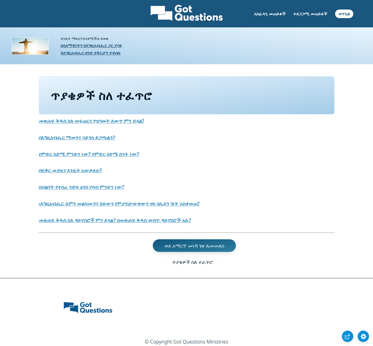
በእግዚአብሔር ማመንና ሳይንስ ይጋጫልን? (77, 137)
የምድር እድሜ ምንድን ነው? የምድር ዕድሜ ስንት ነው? (89, 154)
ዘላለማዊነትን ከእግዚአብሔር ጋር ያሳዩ (91, 45)
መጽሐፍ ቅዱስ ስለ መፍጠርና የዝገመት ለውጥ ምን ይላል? (91, 120)
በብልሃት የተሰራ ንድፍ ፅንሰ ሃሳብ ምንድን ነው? (81, 187)
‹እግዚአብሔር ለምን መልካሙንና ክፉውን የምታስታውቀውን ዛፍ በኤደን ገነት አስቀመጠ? (119, 203)
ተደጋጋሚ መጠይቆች (310, 14)
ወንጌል (344, 14)
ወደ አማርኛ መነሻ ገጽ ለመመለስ (194, 245)
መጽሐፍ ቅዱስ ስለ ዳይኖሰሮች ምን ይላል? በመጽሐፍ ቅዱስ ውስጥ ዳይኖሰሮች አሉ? (115, 220)
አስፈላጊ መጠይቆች (270, 14)
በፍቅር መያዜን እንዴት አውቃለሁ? (70, 170)
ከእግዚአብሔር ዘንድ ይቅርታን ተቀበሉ (91, 53)
